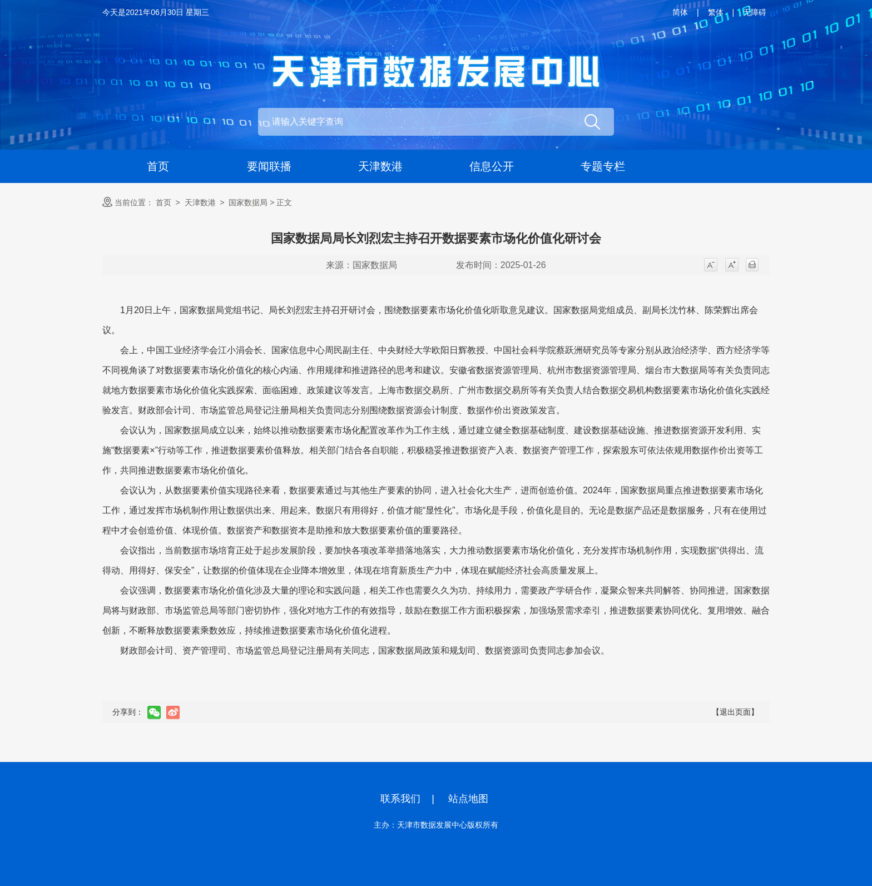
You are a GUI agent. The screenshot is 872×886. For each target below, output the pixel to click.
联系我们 (400, 798)
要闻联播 (269, 166)
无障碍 (754, 12)
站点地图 (468, 798)
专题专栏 (603, 166)
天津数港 (380, 166)
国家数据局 (248, 202)
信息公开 (491, 166)
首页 (158, 166)
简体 (680, 12)
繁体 (716, 12)
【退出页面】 (735, 711)
